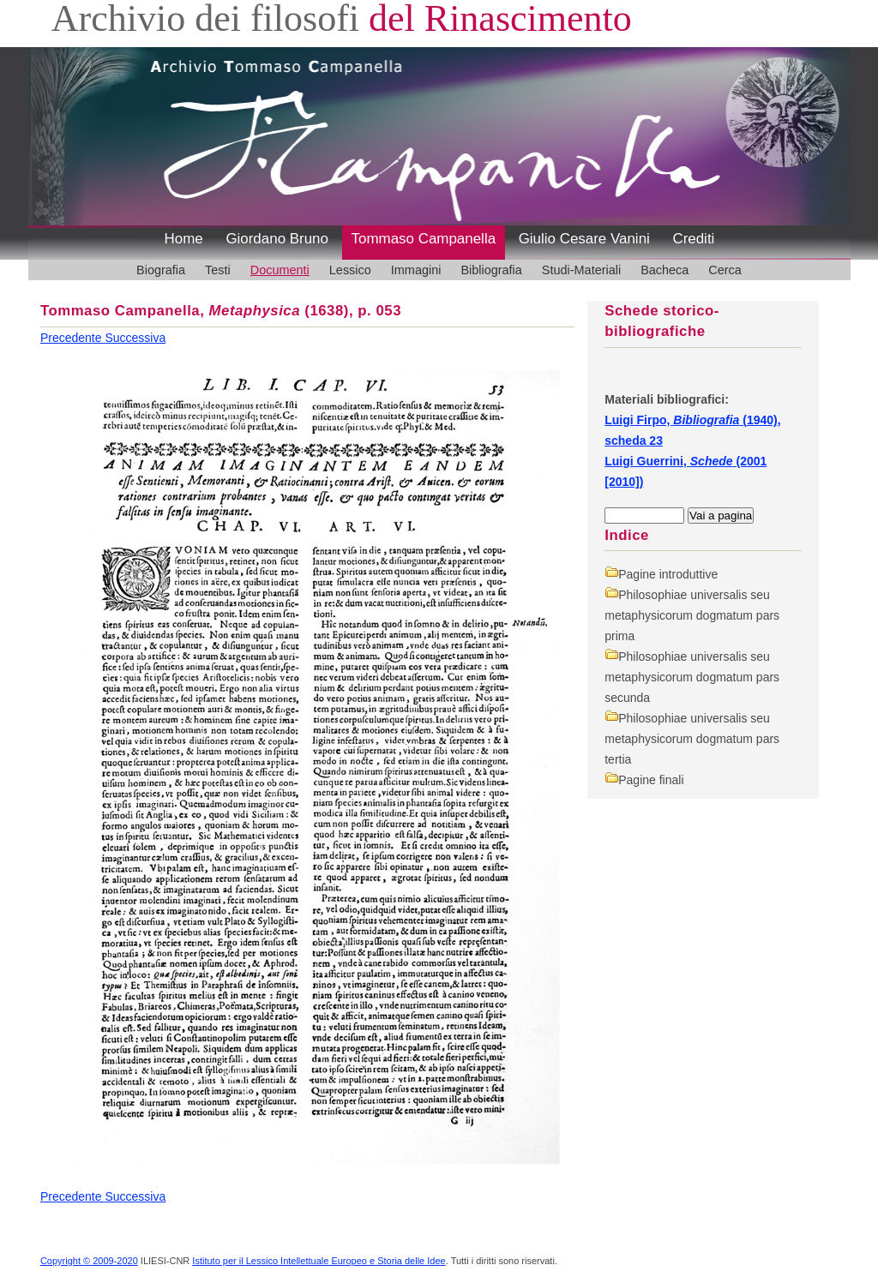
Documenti (280, 270)
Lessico (350, 270)
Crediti (693, 239)
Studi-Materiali (581, 270)
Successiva (135, 338)
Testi (218, 270)
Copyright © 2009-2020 (89, 1261)
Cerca (725, 270)
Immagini (416, 270)
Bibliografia (490, 270)
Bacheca (664, 270)
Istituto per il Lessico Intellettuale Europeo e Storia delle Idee (318, 1261)
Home (184, 239)
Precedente (72, 338)
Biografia (160, 270)
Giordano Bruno (277, 239)
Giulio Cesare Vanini (584, 239)
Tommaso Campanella (424, 239)
